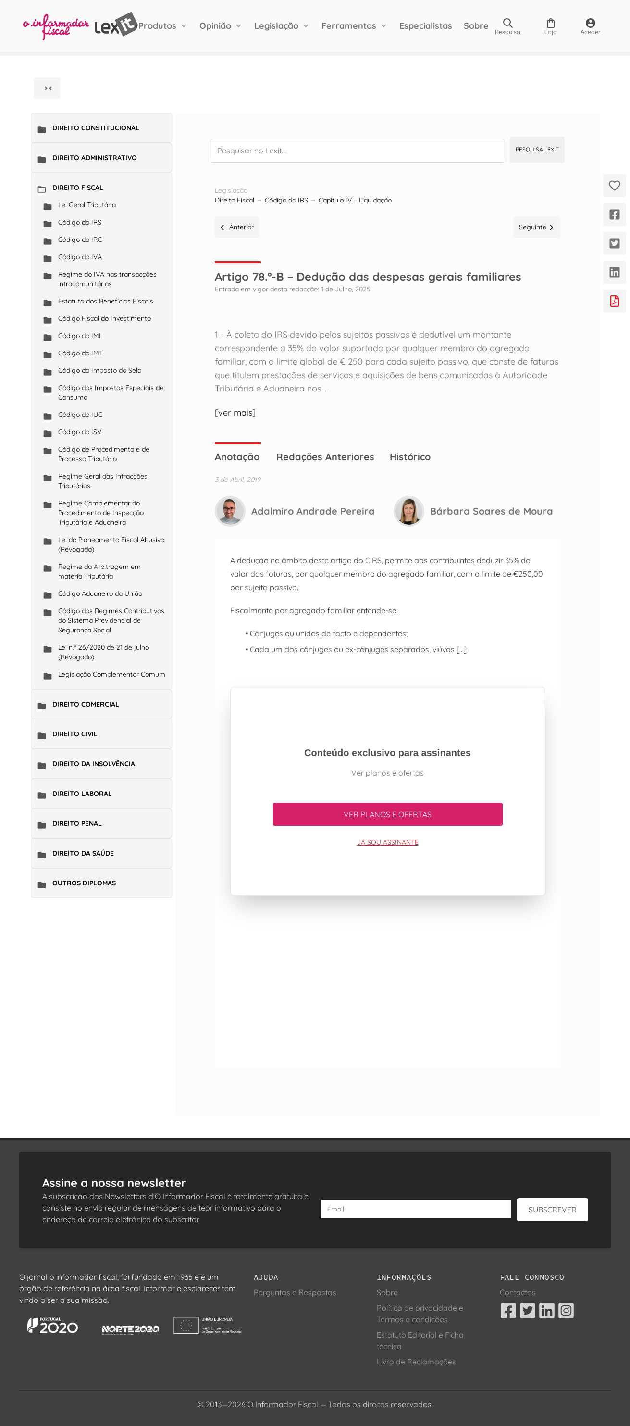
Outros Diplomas (84, 883)
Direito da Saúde (83, 853)
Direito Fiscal (77, 187)
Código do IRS (79, 222)
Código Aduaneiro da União (100, 593)
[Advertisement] (387, 986)
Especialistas (425, 25)
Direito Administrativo (94, 157)
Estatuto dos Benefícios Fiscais (105, 301)
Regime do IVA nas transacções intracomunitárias (107, 279)
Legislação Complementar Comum (111, 674)
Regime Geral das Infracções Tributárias (103, 481)
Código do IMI (79, 335)
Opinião (215, 25)
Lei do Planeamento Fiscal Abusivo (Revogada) (111, 544)
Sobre (476, 25)
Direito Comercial (85, 704)
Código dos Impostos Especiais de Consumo (110, 392)
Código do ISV (79, 432)
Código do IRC (80, 239)
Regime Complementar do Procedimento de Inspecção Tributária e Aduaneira (101, 513)
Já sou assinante (388, 842)
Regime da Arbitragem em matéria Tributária (99, 571)
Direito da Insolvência (93, 763)
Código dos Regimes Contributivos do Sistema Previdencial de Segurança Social (111, 620)
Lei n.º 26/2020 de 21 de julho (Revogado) (103, 652)
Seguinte (537, 227)
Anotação (237, 457)
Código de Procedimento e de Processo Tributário (103, 454)
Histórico (410, 457)
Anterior (237, 227)
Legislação (276, 25)
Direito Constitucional (95, 128)
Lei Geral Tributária (87, 205)
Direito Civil (75, 734)
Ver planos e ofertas (388, 814)
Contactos (518, 1292)
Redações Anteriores (325, 457)
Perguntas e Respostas (295, 1292)
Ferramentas (348, 25)
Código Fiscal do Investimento (104, 318)
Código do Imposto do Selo (99, 370)
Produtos (157, 25)
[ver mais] (235, 412)
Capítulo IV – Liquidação (355, 200)
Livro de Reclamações (416, 1361)
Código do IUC (80, 414)
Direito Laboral (82, 793)
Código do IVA (80, 256)
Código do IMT (80, 353)
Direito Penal (77, 823)
